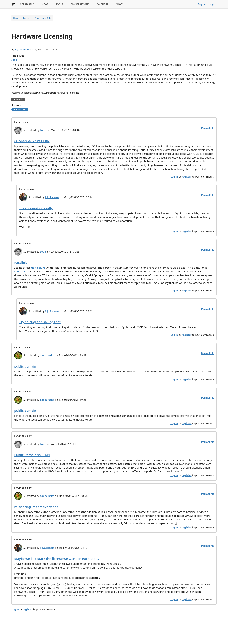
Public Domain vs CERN (32, 455)
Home (16, 18)
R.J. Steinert (22, 49)
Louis (43, 130)
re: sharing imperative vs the (36, 507)
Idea (14, 59)
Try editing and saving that (40, 322)
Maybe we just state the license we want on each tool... (56, 558)
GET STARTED (27, 4)
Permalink (207, 128)
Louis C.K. (20, 271)
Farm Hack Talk (43, 18)
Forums (27, 18)
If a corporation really (36, 208)
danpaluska (47, 355)
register (186, 176)
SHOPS (120, 4)
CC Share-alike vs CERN (31, 141)
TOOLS (59, 4)
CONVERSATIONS (80, 4)
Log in (212, 4)
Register (202, 4)
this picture (38, 267)
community (18, 99)
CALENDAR (103, 4)
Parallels (20, 262)
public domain (25, 366)
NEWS (45, 4)
